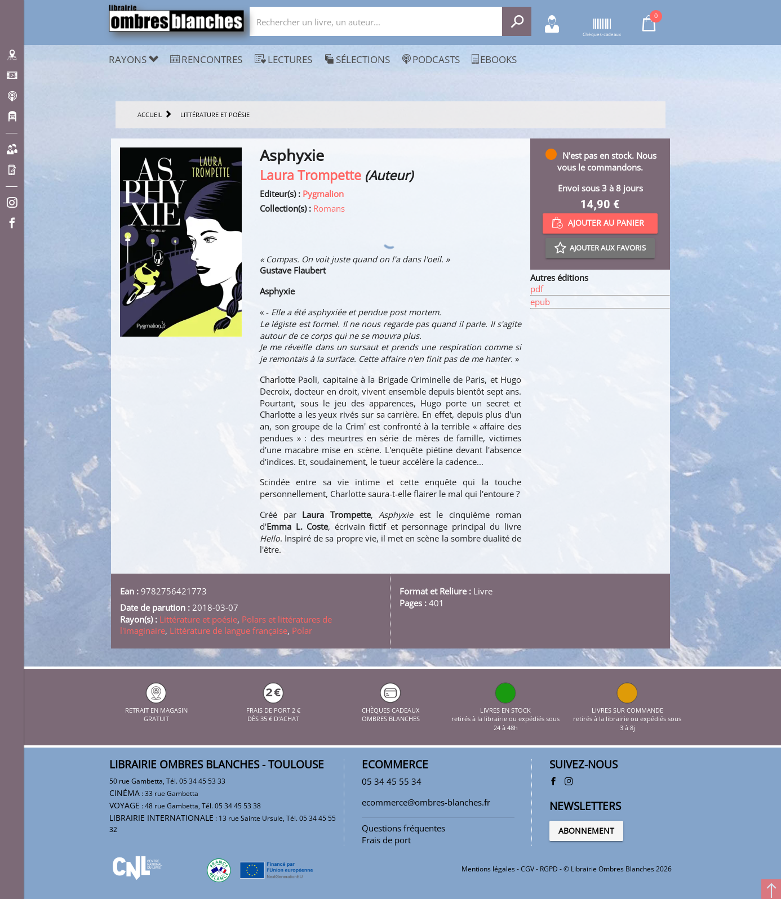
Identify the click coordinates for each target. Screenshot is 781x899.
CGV (527, 869)
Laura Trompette (310, 175)
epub (540, 301)
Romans (329, 208)
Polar (302, 630)
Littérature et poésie (198, 619)
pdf (536, 288)
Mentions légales (488, 869)
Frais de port (386, 840)
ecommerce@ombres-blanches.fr (426, 802)
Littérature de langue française (228, 630)
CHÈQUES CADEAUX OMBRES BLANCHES (391, 710)
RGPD (549, 869)
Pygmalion (323, 193)
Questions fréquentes (403, 828)
